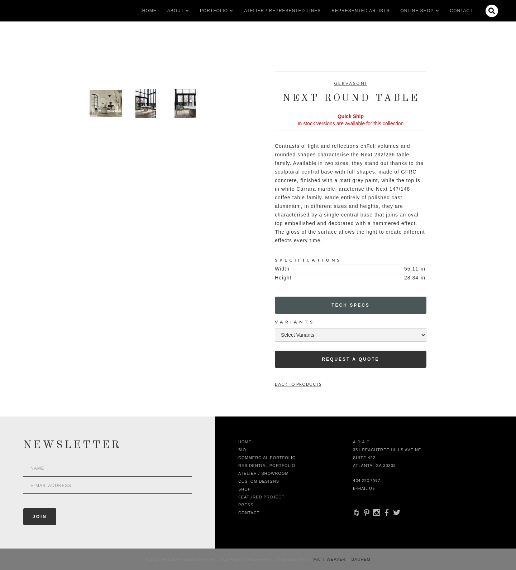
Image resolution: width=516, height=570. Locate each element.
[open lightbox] (106, 103)
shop (244, 489)
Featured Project (261, 497)
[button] (175, 11)
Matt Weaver (330, 559)
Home (149, 10)
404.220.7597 (366, 480)
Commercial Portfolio (267, 457)
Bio (242, 450)
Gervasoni (350, 83)
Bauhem (360, 559)
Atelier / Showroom (263, 473)
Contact (461, 10)
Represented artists (360, 10)
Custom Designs (258, 481)
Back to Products (298, 384)
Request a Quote (350, 359)
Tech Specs (350, 305)
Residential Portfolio (266, 465)
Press (245, 505)
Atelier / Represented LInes (282, 10)
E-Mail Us (364, 488)
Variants (295, 322)
